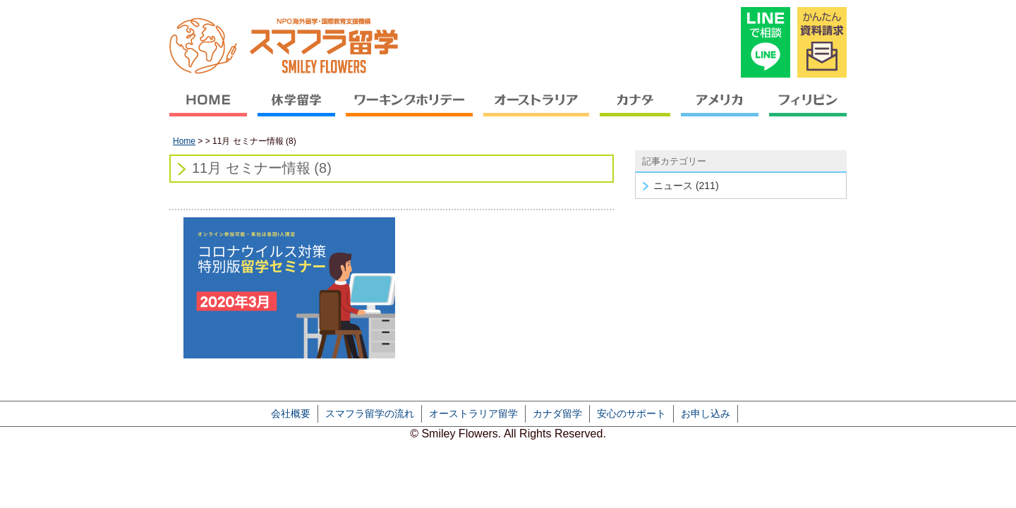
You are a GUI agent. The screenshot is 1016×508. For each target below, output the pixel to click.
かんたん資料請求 (822, 42)
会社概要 (290, 413)
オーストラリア (536, 110)
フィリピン (805, 110)
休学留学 (297, 110)
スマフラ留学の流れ (369, 413)
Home (184, 141)
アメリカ (720, 110)
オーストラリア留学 (473, 413)
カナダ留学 (557, 413)
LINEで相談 (765, 42)
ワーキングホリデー (409, 110)
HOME (211, 110)
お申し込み (705, 413)
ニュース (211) (686, 185)
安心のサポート (631, 413)
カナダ (635, 110)
